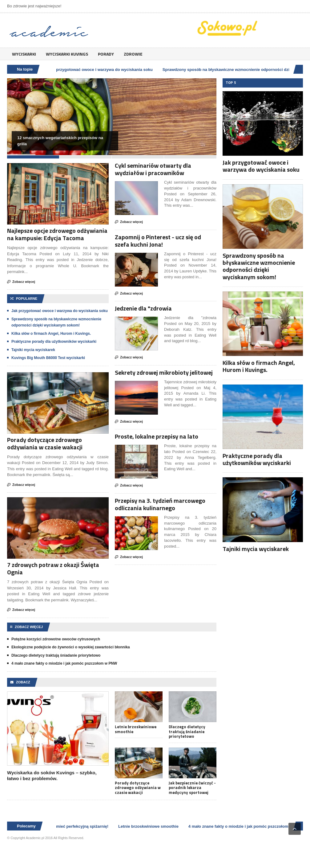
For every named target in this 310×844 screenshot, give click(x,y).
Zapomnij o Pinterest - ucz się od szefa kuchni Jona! (158, 240)
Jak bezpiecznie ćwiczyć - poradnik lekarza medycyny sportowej (192, 788)
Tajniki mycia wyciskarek (33, 350)
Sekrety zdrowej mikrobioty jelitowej (164, 372)
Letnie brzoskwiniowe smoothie (135, 729)
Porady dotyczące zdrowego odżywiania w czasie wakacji (45, 443)
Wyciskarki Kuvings (67, 54)
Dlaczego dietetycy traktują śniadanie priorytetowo (55, 655)
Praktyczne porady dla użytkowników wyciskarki (53, 341)
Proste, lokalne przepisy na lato (156, 436)
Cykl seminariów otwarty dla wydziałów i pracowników (153, 169)
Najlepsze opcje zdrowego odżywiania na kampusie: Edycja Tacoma (57, 234)
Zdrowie (133, 54)
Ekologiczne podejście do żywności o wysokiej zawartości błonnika (70, 647)
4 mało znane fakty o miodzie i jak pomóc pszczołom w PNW (64, 663)
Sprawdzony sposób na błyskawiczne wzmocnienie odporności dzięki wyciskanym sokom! (259, 266)
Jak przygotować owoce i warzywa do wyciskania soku (102, 69)
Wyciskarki (24, 54)
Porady (106, 54)
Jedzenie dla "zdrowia (143, 308)
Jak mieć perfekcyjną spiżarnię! (80, 826)
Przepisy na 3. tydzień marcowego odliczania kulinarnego (160, 504)
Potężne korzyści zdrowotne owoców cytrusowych (55, 639)
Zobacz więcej (21, 282)
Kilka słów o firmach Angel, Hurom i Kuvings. (51, 333)
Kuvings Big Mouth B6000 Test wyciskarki (48, 358)
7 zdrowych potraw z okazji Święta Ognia (53, 568)
